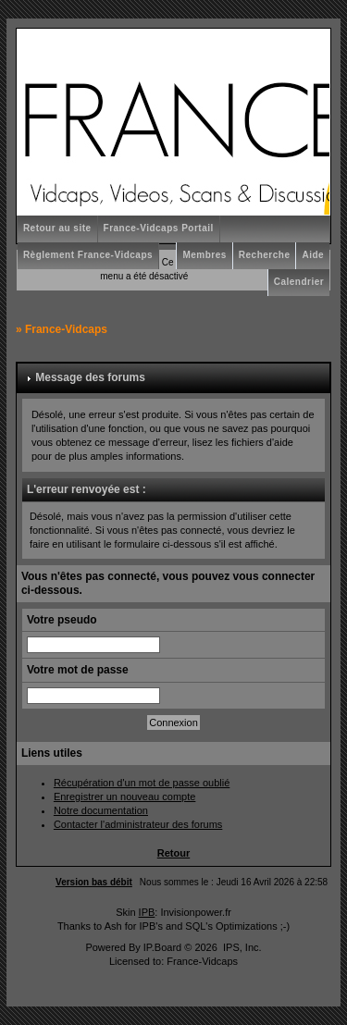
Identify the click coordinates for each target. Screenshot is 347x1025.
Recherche (265, 255)
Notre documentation (101, 810)
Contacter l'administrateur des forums (138, 824)
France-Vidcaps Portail (159, 228)
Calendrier (299, 282)
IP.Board (162, 947)
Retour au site (57, 228)
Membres (204, 255)
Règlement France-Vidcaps (88, 255)
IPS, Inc (241, 947)
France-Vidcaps (66, 329)
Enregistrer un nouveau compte (124, 796)
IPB (147, 912)
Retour (173, 852)
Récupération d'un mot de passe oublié (141, 782)
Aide (313, 255)
